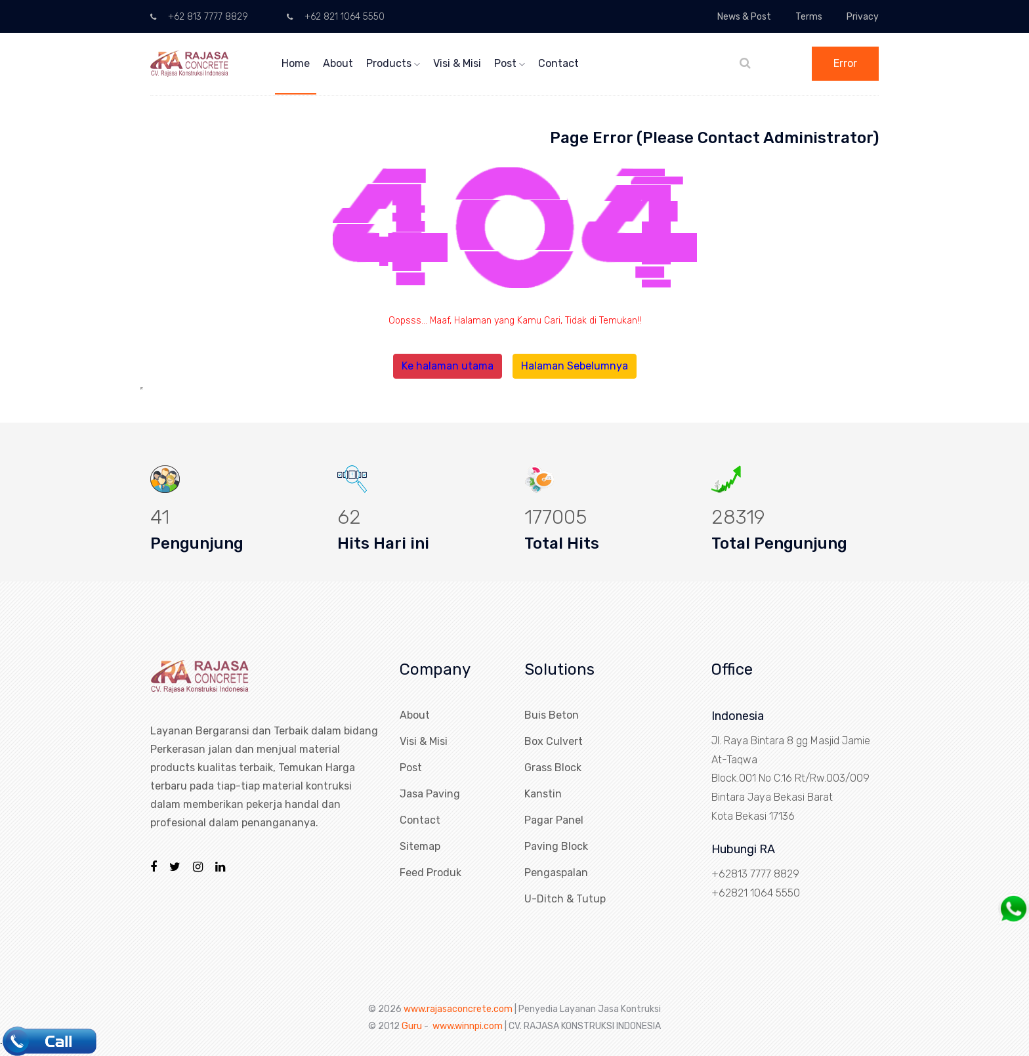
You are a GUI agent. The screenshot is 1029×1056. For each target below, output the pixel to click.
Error (845, 63)
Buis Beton (551, 715)
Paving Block (556, 846)
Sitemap (420, 846)
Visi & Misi (457, 63)
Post (509, 63)
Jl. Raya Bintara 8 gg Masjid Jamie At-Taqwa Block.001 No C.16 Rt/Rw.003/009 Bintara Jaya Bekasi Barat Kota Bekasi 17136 (790, 778)
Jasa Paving (430, 794)
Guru (412, 1026)
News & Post (744, 16)
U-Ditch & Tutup (565, 899)
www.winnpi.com (467, 1026)
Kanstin (543, 794)
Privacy (863, 16)
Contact (558, 63)
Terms (808, 16)
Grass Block (552, 767)
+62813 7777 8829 (755, 874)
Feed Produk (430, 872)
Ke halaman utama (448, 366)
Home (296, 63)
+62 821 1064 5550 (336, 16)
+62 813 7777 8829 (199, 16)
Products (393, 63)
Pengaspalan (556, 872)
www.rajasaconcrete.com (458, 1009)
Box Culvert (553, 741)
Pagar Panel (553, 820)
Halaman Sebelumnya (574, 366)
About (338, 63)
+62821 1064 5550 (755, 893)
